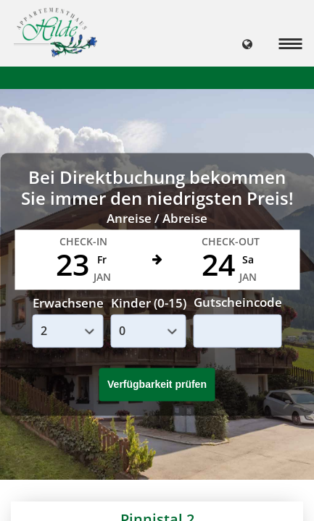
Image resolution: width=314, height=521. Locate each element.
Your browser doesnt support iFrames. (157, 260)
